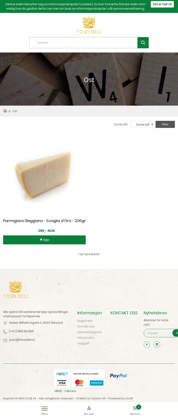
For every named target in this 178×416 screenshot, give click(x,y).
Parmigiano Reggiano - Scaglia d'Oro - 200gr (44, 220)
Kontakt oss (86, 326)
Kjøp (46, 240)
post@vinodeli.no (22, 340)
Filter (165, 124)
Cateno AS (98, 398)
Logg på (83, 343)
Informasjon (89, 313)
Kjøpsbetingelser (89, 332)
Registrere (84, 321)
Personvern (85, 338)
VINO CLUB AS (27, 398)
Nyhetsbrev (155, 313)
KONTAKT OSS (124, 313)
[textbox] (92, 42)
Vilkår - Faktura (65, 391)
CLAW (129, 398)
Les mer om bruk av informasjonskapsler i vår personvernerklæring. (96, 8)
